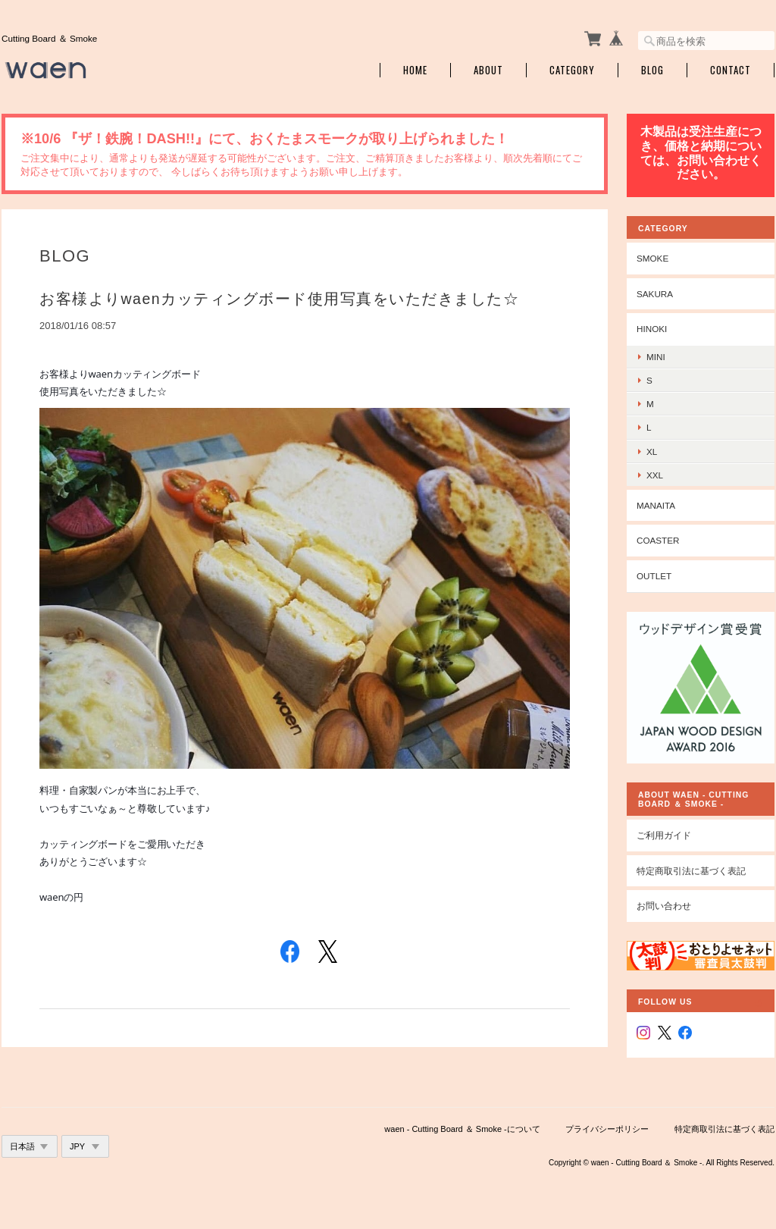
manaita (656, 505)
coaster (658, 540)
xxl (654, 475)
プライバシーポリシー (607, 1128)
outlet (654, 576)
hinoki (652, 329)
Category (572, 70)
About (488, 70)
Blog (652, 70)
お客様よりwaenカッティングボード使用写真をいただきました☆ (279, 298)
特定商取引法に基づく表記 (691, 871)
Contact (730, 70)
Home (415, 70)
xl (651, 451)
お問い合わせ (664, 906)
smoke (652, 258)
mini (655, 357)
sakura (655, 294)
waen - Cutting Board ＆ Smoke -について (462, 1128)
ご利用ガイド (664, 835)
